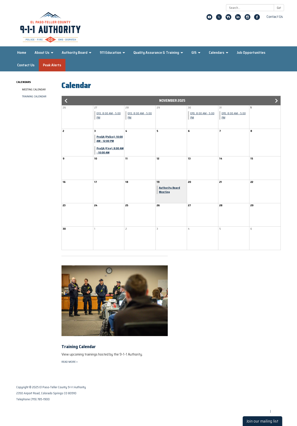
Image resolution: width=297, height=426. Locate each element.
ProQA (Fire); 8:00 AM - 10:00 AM (110, 150)
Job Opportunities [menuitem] (251, 52)
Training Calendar (34, 96)
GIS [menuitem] (194, 52)
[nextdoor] (228, 19)
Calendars (23, 82)
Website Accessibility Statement (258, 405)
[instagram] (247, 19)
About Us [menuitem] (42, 52)
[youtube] (209, 19)
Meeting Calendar (34, 89)
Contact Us (275, 16)
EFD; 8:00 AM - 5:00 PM (109, 115)
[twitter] (219, 19)
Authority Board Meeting (169, 189)
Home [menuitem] (21, 52)
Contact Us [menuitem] (26, 65)
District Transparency (265, 399)
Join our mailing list (262, 421)
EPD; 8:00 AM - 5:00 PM (202, 115)
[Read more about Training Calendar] (114, 310)
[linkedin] (238, 19)
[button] (66, 100)
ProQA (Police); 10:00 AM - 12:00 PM (110, 138)
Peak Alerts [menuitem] (52, 65)
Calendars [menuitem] (216, 52)
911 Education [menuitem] (110, 52)
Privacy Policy (271, 393)
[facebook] (257, 19)
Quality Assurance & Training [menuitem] (156, 52)
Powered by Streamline (253, 411)
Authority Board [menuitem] (74, 52)
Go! (279, 7)
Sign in (276, 411)
